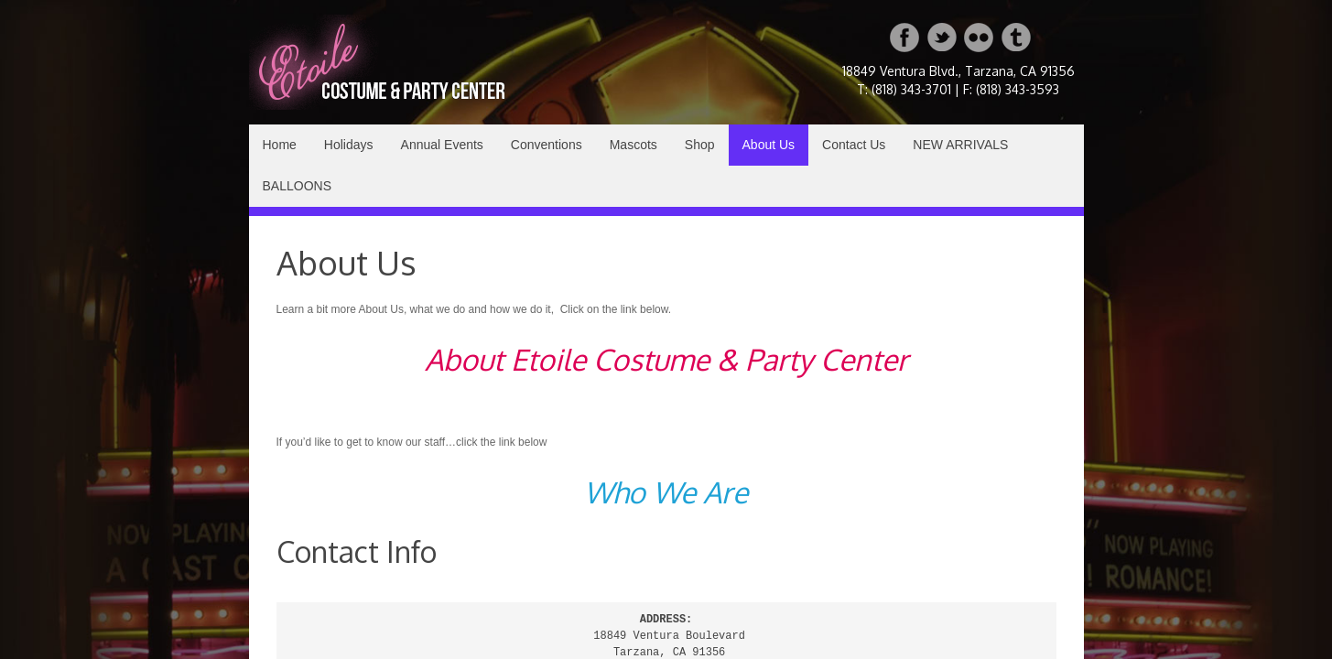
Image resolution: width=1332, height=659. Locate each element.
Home (280, 144)
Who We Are (666, 492)
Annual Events (442, 144)
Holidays (349, 144)
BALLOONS (297, 185)
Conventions (546, 144)
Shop (700, 144)
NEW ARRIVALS (960, 144)
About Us (769, 144)
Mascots (633, 144)
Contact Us (853, 144)
